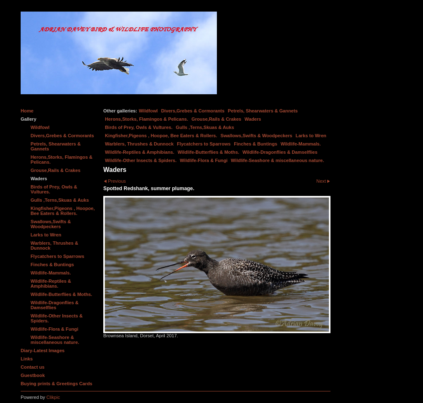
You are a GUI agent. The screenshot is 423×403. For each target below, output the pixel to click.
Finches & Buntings (255, 143)
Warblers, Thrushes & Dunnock (139, 143)
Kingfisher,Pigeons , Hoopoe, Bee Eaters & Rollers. (161, 135)
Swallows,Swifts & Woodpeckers (256, 135)
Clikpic (53, 397)
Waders (253, 119)
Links (27, 358)
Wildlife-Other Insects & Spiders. (140, 160)
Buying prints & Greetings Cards (56, 383)
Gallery (28, 119)
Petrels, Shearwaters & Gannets (263, 110)
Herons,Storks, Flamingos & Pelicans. (146, 119)
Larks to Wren (311, 135)
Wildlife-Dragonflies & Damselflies (279, 152)
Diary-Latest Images (42, 350)
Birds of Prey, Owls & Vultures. (139, 127)
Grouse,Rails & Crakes (216, 119)
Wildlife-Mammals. (300, 143)
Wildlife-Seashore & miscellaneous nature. (277, 160)
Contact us (33, 367)
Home (27, 110)
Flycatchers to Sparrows (204, 143)
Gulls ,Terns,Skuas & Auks (205, 127)
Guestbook (33, 375)
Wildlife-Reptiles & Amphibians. (139, 152)
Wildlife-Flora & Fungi (204, 160)
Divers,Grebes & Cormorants (193, 110)
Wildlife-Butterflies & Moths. (208, 152)
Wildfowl (148, 110)
